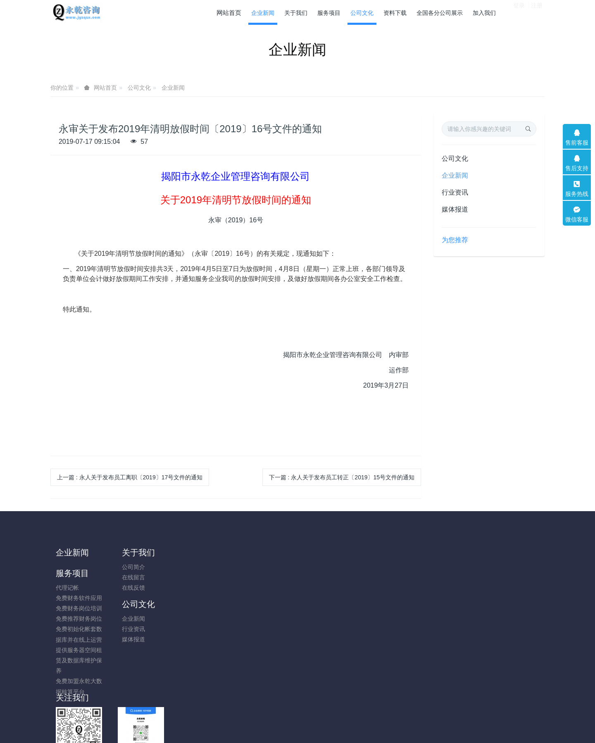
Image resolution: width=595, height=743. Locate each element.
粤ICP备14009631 (297, 715)
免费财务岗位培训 (202, 587)
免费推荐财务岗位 (202, 598)
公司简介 (129, 567)
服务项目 (195, 552)
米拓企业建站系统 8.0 (303, 725)
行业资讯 (455, 192)
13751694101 (456, 571)
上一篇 (129, 477)
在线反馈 (129, 587)
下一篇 (341, 477)
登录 (519, 12)
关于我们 (134, 552)
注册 (537, 12)
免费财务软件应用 (202, 577)
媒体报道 (455, 209)
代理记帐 (190, 567)
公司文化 (139, 87)
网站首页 (229, 12)
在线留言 (129, 577)
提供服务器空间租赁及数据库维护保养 (202, 639)
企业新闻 (173, 87)
